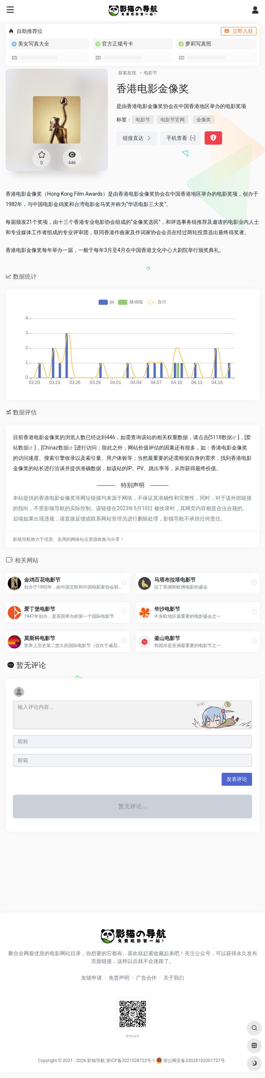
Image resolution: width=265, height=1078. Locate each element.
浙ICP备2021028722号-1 (130, 1060)
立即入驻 (238, 31)
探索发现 (127, 72)
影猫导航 (96, 1060)
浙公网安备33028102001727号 (190, 1060)
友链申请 (91, 978)
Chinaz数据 (55, 448)
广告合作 (146, 978)
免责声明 (119, 978)
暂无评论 (31, 665)
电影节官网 (172, 119)
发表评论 (236, 779)
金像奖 (203, 119)
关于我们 (173, 978)
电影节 (150, 72)
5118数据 (221, 437)
